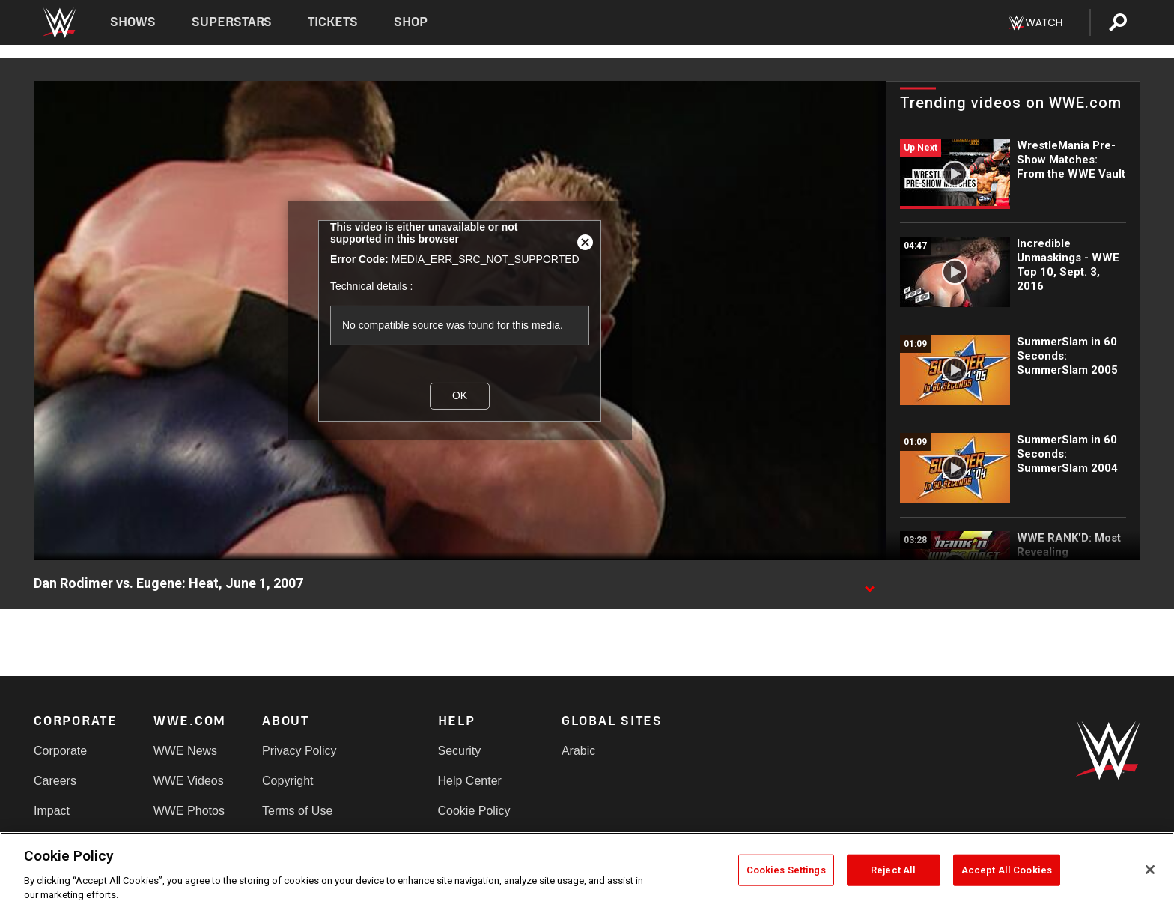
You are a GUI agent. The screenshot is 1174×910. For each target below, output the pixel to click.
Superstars (232, 22)
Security (459, 750)
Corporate (60, 750)
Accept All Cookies (1006, 870)
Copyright (287, 780)
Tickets (333, 22)
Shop (411, 22)
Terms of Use (297, 810)
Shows (133, 22)
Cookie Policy (474, 810)
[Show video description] (869, 584)
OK (459, 395)
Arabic (578, 750)
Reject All (893, 870)
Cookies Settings (786, 870)
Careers (55, 780)
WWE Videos (188, 780)
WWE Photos (189, 810)
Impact (52, 810)
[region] (587, 871)
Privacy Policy (299, 750)
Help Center (470, 780)
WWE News (185, 750)
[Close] (1150, 869)
